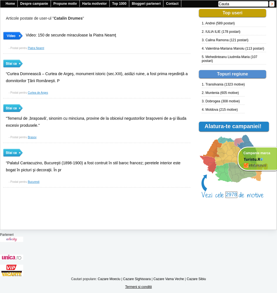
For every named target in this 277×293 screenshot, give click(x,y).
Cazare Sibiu (196, 279)
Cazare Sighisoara (137, 279)
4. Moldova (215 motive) (220, 110)
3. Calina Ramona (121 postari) (225, 40)
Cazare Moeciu (109, 279)
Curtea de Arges (38, 92)
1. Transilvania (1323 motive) (223, 84)
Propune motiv (65, 4)
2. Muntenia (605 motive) (220, 93)
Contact (172, 4)
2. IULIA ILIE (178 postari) (221, 32)
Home (10, 4)
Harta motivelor (94, 4)
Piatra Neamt (36, 48)
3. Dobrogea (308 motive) (221, 101)
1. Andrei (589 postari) (218, 23)
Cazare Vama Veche (168, 279)
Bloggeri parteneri (146, 4)
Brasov (32, 137)
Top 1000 (119, 4)
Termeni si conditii (138, 287)
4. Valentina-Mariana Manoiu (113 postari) (233, 48)
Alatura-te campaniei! (235, 126)
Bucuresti (33, 181)
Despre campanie (34, 4)
